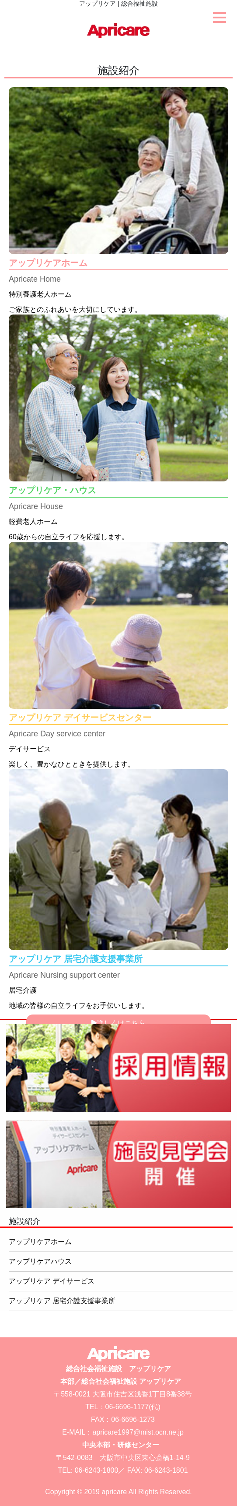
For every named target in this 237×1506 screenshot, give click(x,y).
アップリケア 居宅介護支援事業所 (62, 1300)
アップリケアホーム (40, 1241)
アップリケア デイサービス (51, 1281)
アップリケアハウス (40, 1261)
